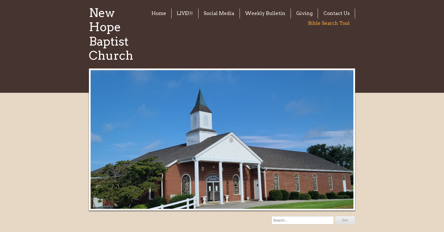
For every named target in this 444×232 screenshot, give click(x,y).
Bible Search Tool (329, 23)
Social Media (219, 13)
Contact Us (336, 13)
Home (158, 13)
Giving (304, 13)
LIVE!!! (185, 13)
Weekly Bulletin (265, 13)
